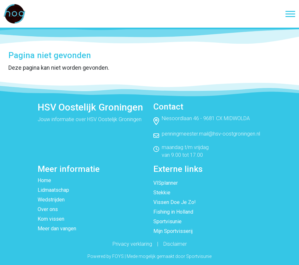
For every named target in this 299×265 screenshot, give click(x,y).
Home (44, 180)
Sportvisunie (167, 221)
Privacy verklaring (132, 244)
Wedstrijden (51, 200)
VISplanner (165, 183)
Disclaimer (175, 244)
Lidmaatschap (53, 190)
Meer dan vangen (57, 228)
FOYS (118, 256)
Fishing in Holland (173, 212)
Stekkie (161, 193)
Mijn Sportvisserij (173, 231)
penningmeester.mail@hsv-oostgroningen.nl (211, 134)
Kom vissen (51, 219)
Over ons (48, 209)
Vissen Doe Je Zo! (174, 202)
